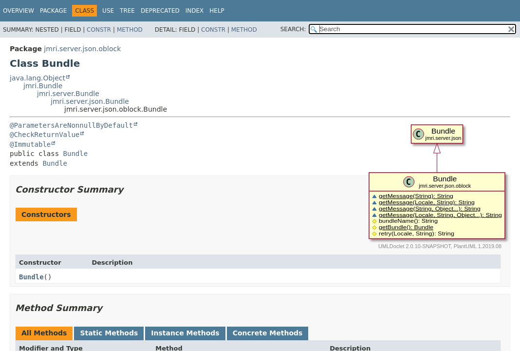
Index (195, 10)
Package (53, 10)
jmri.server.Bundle (68, 94)
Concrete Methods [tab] (268, 333)
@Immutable (30, 144)
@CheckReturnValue (44, 134)
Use (108, 10)
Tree (127, 10)
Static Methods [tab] (109, 333)
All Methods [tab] (44, 333)
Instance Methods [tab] (185, 333)
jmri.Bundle (42, 86)
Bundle (75, 153)
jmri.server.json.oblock (82, 49)
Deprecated (160, 10)
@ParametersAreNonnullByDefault (71, 125)
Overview (18, 10)
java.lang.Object (37, 78)
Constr (99, 29)
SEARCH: (293, 29)
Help (216, 10)
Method (130, 29)
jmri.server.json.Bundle (90, 101)
